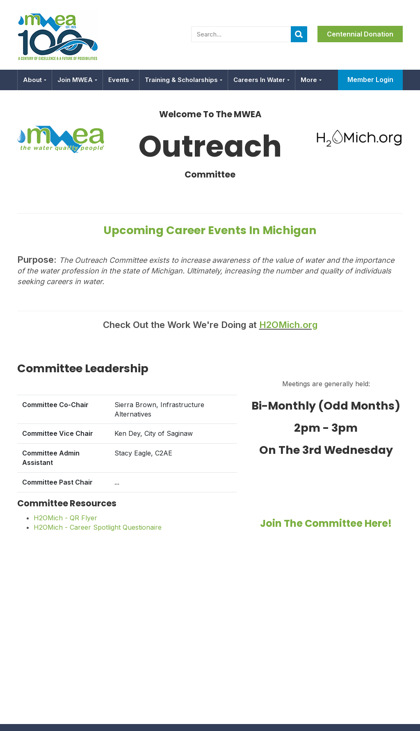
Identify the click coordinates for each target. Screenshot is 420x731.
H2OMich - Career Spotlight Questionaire (98, 527)
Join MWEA (77, 80)
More (311, 80)
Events (121, 80)
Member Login (370, 79)
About (34, 80)
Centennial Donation (360, 34)
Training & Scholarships (183, 80)
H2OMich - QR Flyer (65, 518)
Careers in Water (261, 80)
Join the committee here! (326, 523)
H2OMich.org (288, 324)
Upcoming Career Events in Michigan (210, 230)
